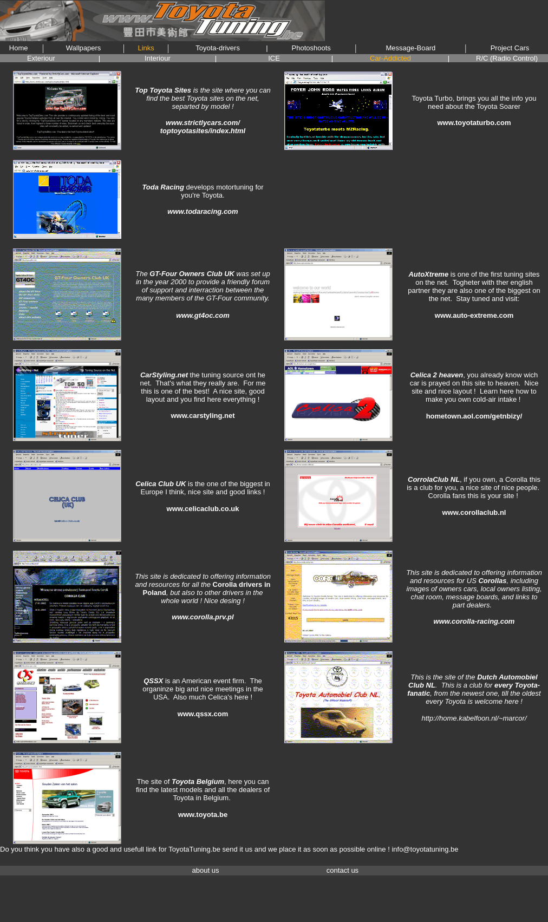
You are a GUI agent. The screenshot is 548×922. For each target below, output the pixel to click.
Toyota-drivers (217, 48)
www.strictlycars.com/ (203, 123)
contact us (342, 870)
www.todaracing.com (202, 211)
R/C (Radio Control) (507, 58)
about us (205, 870)
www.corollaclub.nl (474, 512)
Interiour (158, 58)
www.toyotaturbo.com (474, 123)
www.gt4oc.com (202, 315)
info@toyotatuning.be (425, 849)
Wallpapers (83, 48)
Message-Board (411, 48)
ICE (274, 58)
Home (18, 48)
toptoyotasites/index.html (202, 131)
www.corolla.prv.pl (202, 617)
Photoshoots (311, 48)
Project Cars (510, 48)
